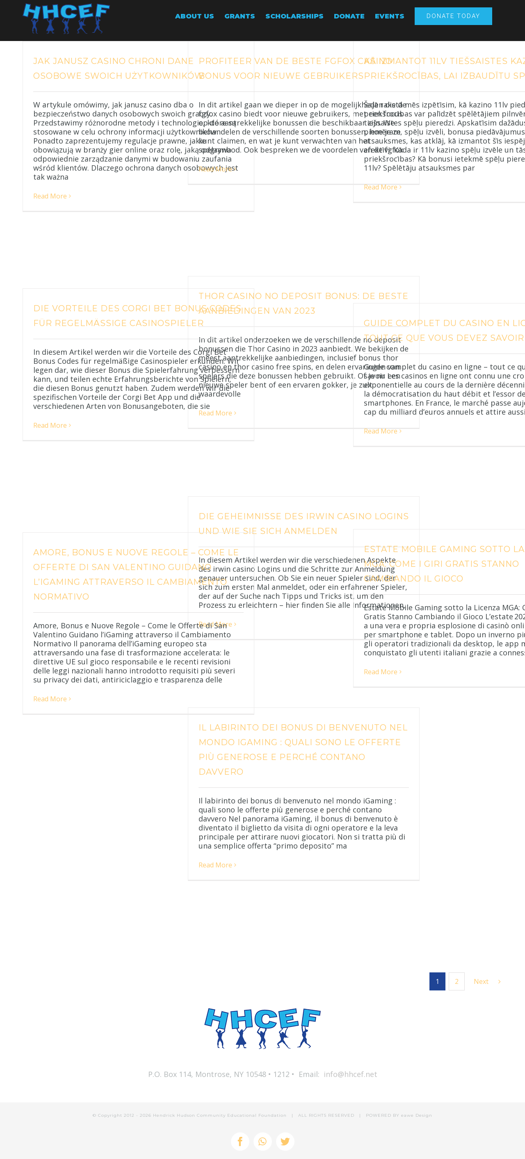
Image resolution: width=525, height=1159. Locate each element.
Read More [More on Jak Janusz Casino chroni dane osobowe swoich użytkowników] (50, 196)
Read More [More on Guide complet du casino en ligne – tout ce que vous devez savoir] (380, 431)
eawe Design (416, 1115)
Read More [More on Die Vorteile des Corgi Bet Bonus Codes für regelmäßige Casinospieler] (50, 425)
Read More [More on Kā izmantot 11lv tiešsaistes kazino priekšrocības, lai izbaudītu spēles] (380, 187)
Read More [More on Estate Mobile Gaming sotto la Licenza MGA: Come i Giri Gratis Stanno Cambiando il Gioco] (380, 671)
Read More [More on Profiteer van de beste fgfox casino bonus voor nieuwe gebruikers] (215, 168)
